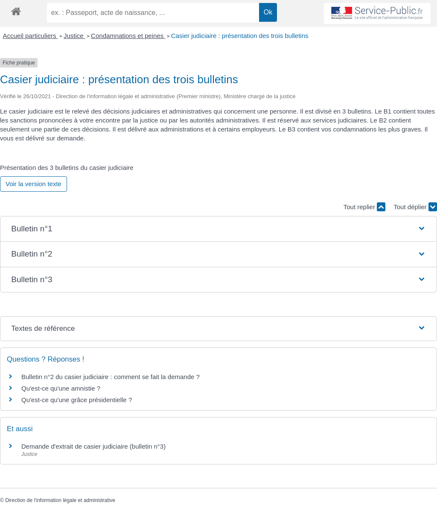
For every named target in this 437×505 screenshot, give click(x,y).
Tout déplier (415, 206)
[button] (218, 229)
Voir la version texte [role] (33, 183)
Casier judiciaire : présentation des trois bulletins (240, 35)
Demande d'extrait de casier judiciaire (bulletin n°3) (93, 446)
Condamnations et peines (128, 35)
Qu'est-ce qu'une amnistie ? (60, 388)
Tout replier (364, 206)
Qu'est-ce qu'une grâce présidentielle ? (76, 399)
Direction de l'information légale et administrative (60, 500)
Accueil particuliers (30, 35)
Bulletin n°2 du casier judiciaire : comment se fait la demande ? (110, 376)
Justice (74, 35)
